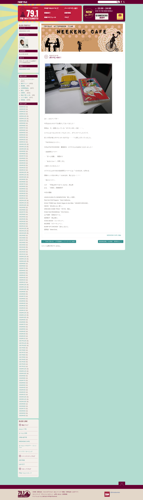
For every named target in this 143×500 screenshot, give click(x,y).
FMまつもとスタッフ (25, 473)
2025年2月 (22, 139)
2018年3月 (22, 334)
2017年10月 (22, 345)
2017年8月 (22, 350)
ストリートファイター (27, 79)
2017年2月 (22, 364)
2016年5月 (22, 385)
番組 (119, 235)
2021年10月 (22, 233)
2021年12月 (22, 228)
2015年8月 (22, 406)
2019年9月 (22, 291)
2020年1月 (22, 282)
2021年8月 (22, 238)
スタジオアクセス (48, 492)
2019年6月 (22, 298)
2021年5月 (22, 245)
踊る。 (23, 90)
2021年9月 (22, 235)
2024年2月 (22, 168)
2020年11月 (22, 259)
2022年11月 (22, 203)
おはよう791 (23, 429)
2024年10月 (22, 149)
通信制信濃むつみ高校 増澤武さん (110, 241)
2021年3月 (22, 249)
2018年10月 (22, 317)
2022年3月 (22, 221)
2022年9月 (22, 207)
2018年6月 (22, 327)
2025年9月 (22, 123)
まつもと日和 (23, 433)
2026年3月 (22, 109)
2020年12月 (22, 256)
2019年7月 (22, 296)
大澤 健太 (22, 38)
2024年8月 (22, 153)
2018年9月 (22, 320)
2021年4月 (22, 247)
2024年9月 (22, 151)
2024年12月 (22, 144)
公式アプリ (75, 492)
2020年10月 (22, 261)
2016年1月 (22, 394)
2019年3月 (22, 306)
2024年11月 (22, 146)
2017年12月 (22, 341)
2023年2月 (22, 196)
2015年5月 (22, 413)
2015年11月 (22, 399)
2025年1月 (22, 142)
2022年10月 (22, 205)
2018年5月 (22, 329)
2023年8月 (22, 182)
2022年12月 (22, 200)
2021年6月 (22, 242)
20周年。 (23, 93)
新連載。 (23, 86)
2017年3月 (22, 362)
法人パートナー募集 (59, 492)
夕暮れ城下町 (23, 437)
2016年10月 (22, 373)
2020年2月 (22, 280)
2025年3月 (22, 137)
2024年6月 (22, 158)
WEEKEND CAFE (112, 235)
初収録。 (23, 100)
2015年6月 (22, 411)
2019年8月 (22, 294)
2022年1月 (22, 226)
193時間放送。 (25, 88)
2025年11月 (22, 118)
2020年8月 (22, 266)
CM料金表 (68, 492)
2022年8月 (22, 210)
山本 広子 (22, 464)
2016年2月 (22, 392)
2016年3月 (22, 390)
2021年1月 (22, 254)
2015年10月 (22, 401)
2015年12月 (22, 397)
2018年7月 (22, 324)
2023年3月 (22, 193)
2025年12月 (22, 116)
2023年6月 (22, 186)
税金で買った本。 (26, 95)
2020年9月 (22, 263)
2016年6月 (22, 383)
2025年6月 (22, 130)
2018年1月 (22, 338)
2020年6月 (22, 270)
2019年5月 (22, 301)
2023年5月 (22, 189)
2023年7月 (22, 184)
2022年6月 (22, 214)
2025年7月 (22, 128)
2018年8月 (22, 322)
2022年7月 (22, 212)
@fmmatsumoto (115, 492)
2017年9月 (22, 348)
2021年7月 (22, 240)
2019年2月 (22, 308)
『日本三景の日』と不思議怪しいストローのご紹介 (59, 241)
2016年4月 (22, 387)
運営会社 (39, 492)
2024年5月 (22, 161)
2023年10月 (22, 177)
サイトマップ (36, 494)
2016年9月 (22, 376)
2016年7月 (22, 380)
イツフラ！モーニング (25, 451)
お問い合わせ (57, 494)
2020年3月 (22, 277)
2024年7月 (22, 156)
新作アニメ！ (25, 83)
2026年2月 (22, 111)
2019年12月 (22, 284)
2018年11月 (22, 315)
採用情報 (64, 494)
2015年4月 (22, 415)
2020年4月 (22, 275)
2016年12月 (22, 369)
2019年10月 (22, 289)
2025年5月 (22, 132)
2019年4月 (22, 303)
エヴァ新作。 (25, 97)
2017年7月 (22, 352)
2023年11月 (22, 175)
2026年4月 (22, 107)
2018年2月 (22, 336)
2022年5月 (22, 217)
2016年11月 (22, 371)
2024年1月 (22, 170)
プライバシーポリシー (47, 494)
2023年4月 (22, 191)
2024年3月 (22, 165)
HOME (34, 492)
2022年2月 (22, 224)
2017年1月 (22, 366)
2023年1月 (22, 198)
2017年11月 (22, 343)
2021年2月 (22, 252)
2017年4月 (22, 359)
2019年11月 (22, 287)
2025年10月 (22, 121)
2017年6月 (22, 355)
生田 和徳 (22, 460)
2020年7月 (22, 268)
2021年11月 (22, 231)
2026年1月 (22, 114)
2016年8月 (22, 378)
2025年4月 (22, 135)
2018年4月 (22, 331)
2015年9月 (22, 404)
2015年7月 (22, 408)
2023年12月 (22, 172)
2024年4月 (22, 163)
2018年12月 (22, 313)
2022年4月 (22, 219)
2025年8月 (22, 125)
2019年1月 (22, 310)
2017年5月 (22, 357)
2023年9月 (22, 179)
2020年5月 (22, 273)
